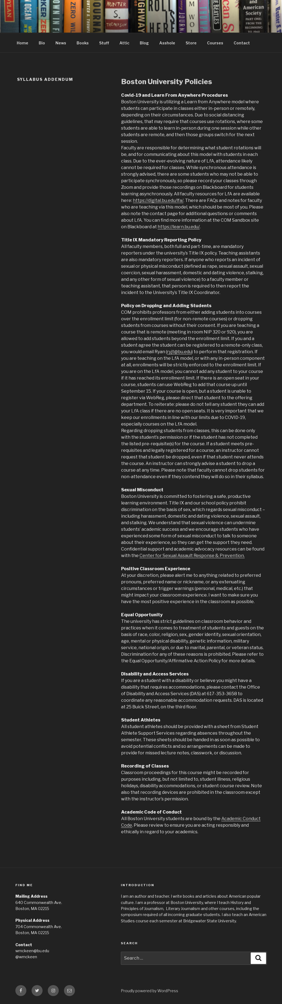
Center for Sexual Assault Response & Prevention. (192, 555)
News (60, 43)
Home (22, 43)
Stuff (104, 43)
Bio (42, 43)
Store (191, 43)
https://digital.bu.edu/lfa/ (158, 200)
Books (83, 43)
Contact (242, 43)
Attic (124, 43)
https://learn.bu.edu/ (179, 226)
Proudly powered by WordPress (149, 990)
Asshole (167, 43)
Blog (144, 43)
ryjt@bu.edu (179, 351)
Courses (215, 43)
